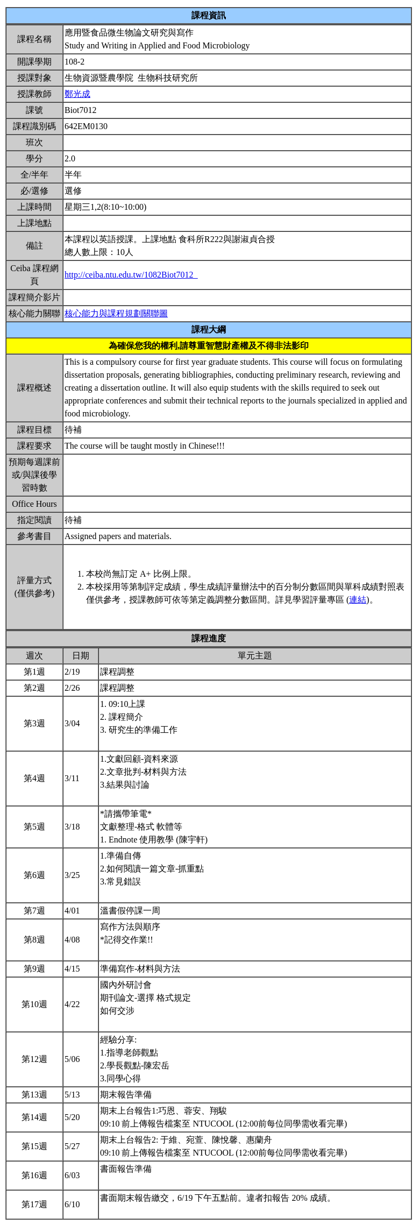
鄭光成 (77, 93)
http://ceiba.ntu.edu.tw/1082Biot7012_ (131, 274)
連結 (357, 599)
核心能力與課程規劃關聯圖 (116, 313)
